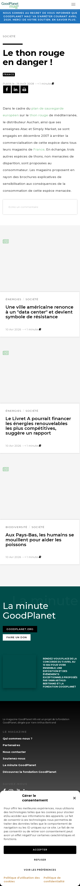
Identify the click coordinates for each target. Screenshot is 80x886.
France (8, 74)
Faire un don (16, 637)
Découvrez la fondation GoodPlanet (29, 772)
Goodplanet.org (19, 629)
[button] (74, 798)
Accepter (40, 849)
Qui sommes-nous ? (17, 738)
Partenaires (11, 745)
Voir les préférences (40, 869)
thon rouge (39, 115)
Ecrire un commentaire (23, 207)
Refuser (40, 859)
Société (9, 36)
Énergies (13, 299)
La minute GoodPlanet (19, 765)
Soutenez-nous (14, 758)
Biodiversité (16, 527)
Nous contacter (14, 752)
